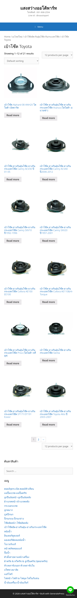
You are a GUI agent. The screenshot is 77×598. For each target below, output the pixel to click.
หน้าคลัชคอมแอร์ (13, 548)
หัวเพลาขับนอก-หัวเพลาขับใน (19, 565)
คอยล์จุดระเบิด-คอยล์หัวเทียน (19, 488)
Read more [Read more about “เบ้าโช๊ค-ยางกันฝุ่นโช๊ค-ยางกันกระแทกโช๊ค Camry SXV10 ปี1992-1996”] (13, 240)
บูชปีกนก (8, 514)
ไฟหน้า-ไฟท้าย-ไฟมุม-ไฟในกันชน (21, 578)
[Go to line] (70, 589)
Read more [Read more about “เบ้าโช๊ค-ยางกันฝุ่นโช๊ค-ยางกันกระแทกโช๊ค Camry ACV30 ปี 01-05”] (13, 179)
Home (7, 36)
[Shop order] (21, 61)
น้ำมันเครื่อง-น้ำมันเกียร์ (16, 582)
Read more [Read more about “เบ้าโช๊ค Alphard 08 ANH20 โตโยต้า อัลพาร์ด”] (13, 115)
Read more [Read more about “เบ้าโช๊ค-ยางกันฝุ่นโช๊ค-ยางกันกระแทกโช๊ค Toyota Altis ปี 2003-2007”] (48, 424)
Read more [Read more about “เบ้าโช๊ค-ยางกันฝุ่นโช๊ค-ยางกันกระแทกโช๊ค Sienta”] (48, 360)
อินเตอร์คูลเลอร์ (12, 535)
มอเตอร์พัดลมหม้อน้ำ (15, 540)
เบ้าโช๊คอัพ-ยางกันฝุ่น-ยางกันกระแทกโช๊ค (25, 527)
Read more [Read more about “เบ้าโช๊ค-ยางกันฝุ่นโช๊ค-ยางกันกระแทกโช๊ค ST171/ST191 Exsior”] (13, 424)
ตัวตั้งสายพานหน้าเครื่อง (16, 557)
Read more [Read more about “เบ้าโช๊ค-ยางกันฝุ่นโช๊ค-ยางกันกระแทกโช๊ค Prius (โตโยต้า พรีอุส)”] (13, 363)
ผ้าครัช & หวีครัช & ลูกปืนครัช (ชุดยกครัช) (25, 561)
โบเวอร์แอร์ (10, 544)
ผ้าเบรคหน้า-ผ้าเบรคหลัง (16, 501)
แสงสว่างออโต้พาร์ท (38, 8)
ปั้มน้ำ (7, 552)
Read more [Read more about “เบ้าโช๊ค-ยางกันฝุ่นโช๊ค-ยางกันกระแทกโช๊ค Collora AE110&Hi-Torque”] (48, 302)
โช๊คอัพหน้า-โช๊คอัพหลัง (16, 522)
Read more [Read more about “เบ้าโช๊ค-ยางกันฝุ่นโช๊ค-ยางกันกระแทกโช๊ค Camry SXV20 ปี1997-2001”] (48, 240)
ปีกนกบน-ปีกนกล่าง (14, 518)
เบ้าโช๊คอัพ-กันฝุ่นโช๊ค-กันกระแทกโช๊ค (42, 36)
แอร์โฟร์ (8, 574)
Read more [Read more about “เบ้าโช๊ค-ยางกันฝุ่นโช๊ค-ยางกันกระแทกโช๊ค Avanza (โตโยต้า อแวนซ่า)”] (48, 118)
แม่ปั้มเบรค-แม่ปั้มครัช (15, 493)
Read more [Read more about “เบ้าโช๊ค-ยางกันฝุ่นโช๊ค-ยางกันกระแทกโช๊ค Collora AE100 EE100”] (13, 302)
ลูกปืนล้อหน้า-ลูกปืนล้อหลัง (17, 497)
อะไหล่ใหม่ (17, 36)
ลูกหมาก (8, 510)
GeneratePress (57, 593)
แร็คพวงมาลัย (11, 569)
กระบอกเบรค (10, 505)
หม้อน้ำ (8, 531)
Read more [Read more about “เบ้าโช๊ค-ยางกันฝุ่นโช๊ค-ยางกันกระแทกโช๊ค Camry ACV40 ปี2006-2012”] (48, 179)
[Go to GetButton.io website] (70, 595)
